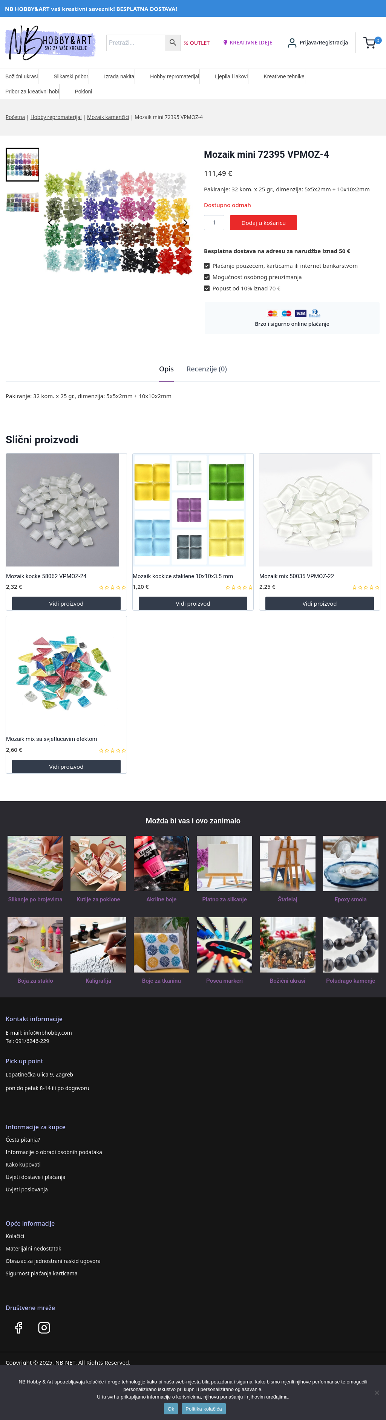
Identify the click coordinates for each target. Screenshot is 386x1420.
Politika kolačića (203, 1409)
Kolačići (15, 1236)
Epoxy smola (351, 899)
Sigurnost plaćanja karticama (42, 1273)
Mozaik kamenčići (108, 117)
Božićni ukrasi (21, 76)
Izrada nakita (119, 76)
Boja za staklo (35, 980)
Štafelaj (287, 899)
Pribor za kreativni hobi (32, 92)
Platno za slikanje (224, 899)
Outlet (196, 42)
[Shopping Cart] (372, 42)
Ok (171, 1409)
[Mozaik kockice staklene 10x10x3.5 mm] (193, 509)
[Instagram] (44, 1328)
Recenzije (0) (207, 368)
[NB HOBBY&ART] (50, 42)
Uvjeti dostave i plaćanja (36, 1176)
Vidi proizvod (66, 603)
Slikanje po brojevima (35, 899)
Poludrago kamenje (350, 980)
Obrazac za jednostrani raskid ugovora (53, 1260)
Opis (166, 368)
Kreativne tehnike (283, 76)
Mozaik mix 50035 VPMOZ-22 (296, 576)
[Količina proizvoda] (214, 222)
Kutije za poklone (98, 899)
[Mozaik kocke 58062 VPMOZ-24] (66, 509)
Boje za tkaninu (161, 980)
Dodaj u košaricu (263, 222)
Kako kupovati (23, 1164)
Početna (15, 117)
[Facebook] (18, 1328)
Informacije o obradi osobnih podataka (54, 1152)
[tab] (166, 369)
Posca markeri (224, 980)
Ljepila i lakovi (231, 76)
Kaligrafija (98, 980)
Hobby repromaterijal (174, 76)
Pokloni (83, 92)
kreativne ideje (247, 42)
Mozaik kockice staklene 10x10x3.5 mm (183, 576)
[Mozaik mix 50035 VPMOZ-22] (319, 509)
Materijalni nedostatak (33, 1248)
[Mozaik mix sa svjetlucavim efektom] (66, 672)
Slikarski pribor (71, 76)
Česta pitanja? (23, 1139)
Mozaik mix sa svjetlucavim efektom (51, 739)
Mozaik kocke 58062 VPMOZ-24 (46, 576)
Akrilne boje (161, 899)
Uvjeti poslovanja (27, 1189)
